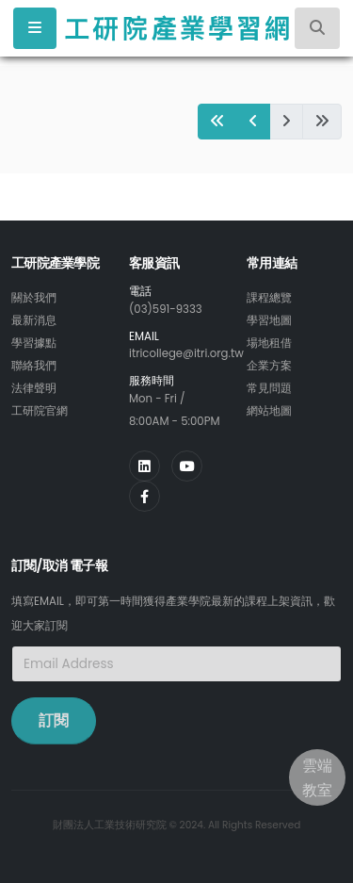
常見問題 (269, 388)
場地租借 (269, 343)
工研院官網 (39, 410)
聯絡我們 (33, 365)
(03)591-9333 (165, 309)
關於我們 (33, 297)
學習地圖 (269, 320)
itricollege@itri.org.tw (186, 353)
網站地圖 (269, 410)
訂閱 (54, 720)
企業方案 (269, 365)
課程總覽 (269, 297)
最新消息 (33, 320)
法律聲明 (33, 388)
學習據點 (33, 343)
